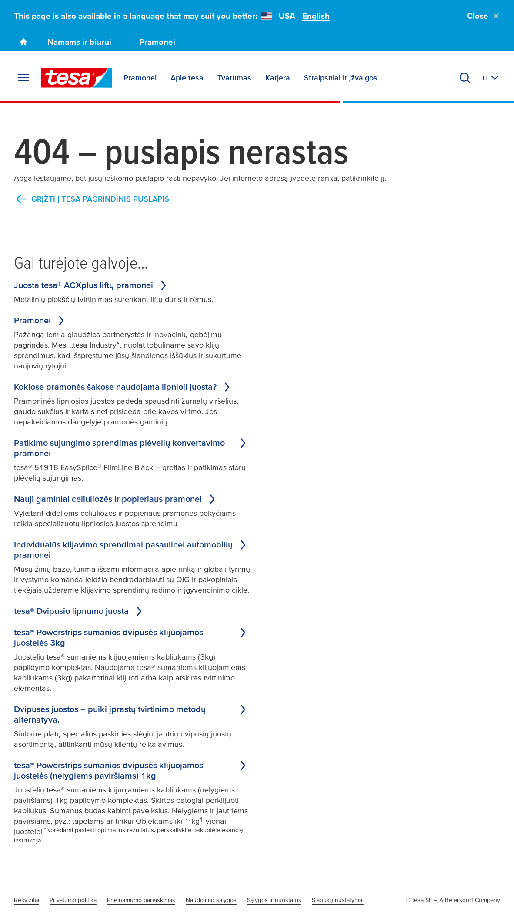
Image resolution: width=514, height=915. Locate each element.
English (316, 15)
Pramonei (157, 41)
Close (483, 15)
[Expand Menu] (23, 77)
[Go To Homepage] (23, 41)
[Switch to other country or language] (491, 77)
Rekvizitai (26, 899)
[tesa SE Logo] (76, 78)
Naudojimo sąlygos (211, 899)
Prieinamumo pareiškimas (141, 899)
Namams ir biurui (79, 41)
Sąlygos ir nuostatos (274, 899)
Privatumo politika (73, 899)
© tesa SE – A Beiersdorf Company (453, 899)
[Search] (465, 78)
